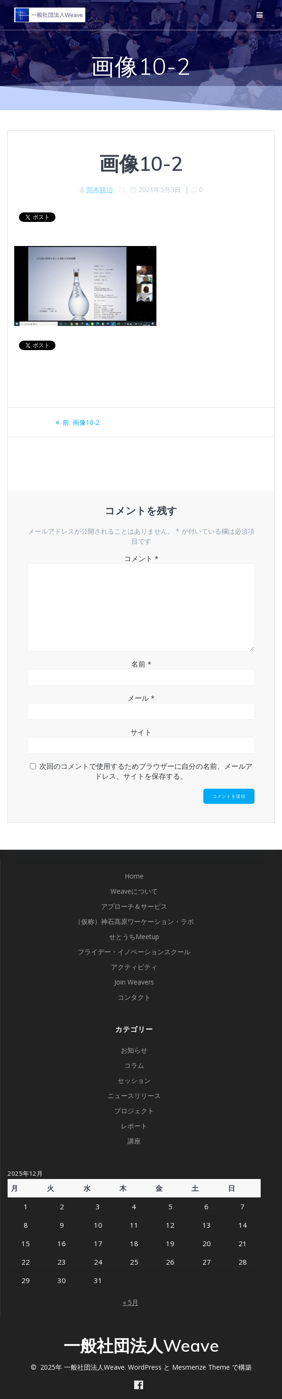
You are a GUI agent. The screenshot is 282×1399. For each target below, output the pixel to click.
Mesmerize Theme (201, 1367)
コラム (134, 1065)
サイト (141, 732)
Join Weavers (134, 981)
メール (141, 698)
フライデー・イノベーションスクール (134, 951)
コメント (141, 558)
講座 (134, 1140)
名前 (141, 664)
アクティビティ (134, 966)
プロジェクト (134, 1110)
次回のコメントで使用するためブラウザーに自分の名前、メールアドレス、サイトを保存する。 (146, 771)
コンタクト (134, 997)
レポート (134, 1125)
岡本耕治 (99, 189)
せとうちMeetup (134, 936)
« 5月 (130, 1302)
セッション (134, 1080)
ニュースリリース (134, 1095)
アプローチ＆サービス (134, 906)
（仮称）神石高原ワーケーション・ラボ (134, 921)
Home (134, 875)
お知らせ (134, 1050)
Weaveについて (134, 891)
